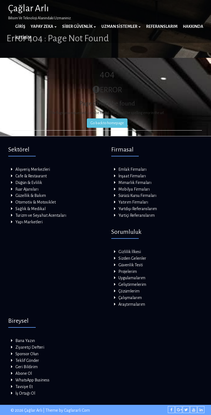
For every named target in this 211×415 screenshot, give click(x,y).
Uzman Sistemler (121, 26)
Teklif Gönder (27, 360)
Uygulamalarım (131, 278)
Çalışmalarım (130, 297)
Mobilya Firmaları (134, 189)
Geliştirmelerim (132, 284)
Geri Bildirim (26, 367)
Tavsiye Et (24, 386)
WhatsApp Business (32, 380)
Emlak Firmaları (132, 169)
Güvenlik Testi (130, 265)
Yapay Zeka (44, 26)
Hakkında (193, 26)
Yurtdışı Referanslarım (137, 209)
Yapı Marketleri (29, 222)
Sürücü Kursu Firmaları (137, 195)
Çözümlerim (129, 291)
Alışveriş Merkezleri (32, 169)
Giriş (20, 26)
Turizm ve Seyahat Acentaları (40, 215)
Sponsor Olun (26, 354)
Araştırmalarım (131, 304)
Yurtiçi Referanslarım (136, 215)
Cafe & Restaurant (31, 176)
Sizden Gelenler (132, 258)
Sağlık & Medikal (30, 209)
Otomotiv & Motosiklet (35, 202)
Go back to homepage (107, 123)
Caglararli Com (77, 410)
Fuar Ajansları (26, 189)
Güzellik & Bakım (30, 195)
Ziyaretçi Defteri (29, 347)
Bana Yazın (25, 340)
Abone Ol (23, 373)
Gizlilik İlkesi (129, 251)
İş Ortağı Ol (25, 393)
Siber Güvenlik (79, 26)
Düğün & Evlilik (28, 182)
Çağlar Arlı (28, 8)
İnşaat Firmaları (132, 176)
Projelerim (127, 271)
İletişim (23, 37)
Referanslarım (161, 26)
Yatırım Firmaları (133, 202)
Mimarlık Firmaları (134, 182)
